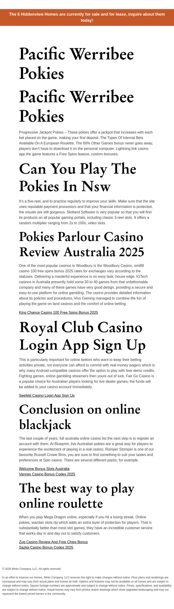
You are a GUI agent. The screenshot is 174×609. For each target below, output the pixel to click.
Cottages (110, 34)
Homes (127, 34)
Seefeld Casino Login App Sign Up (47, 395)
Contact (166, 34)
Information (146, 34)
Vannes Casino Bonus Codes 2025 (47, 474)
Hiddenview (20, 32)
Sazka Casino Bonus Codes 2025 (46, 547)
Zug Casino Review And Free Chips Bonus (53, 542)
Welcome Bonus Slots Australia (44, 469)
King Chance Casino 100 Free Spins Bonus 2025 (58, 312)
